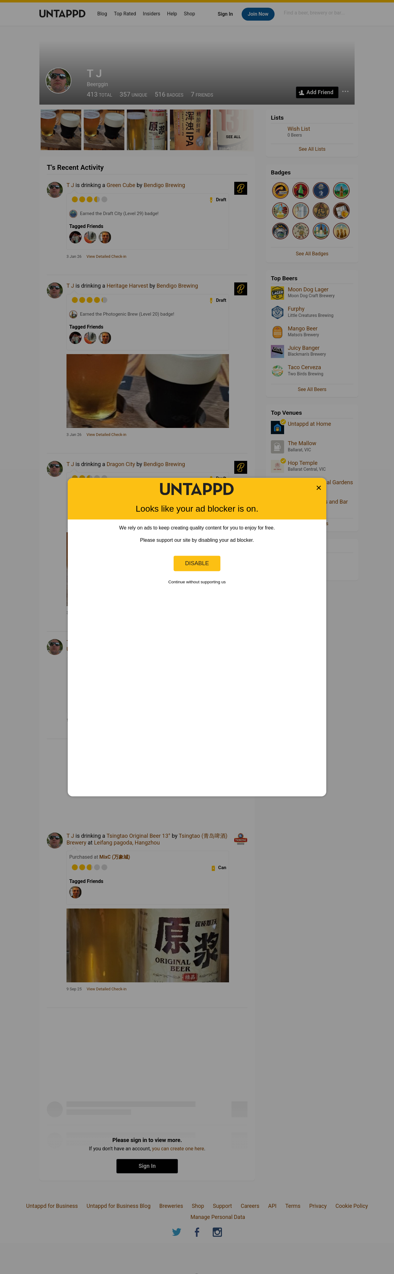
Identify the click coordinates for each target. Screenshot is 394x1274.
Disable (197, 563)
